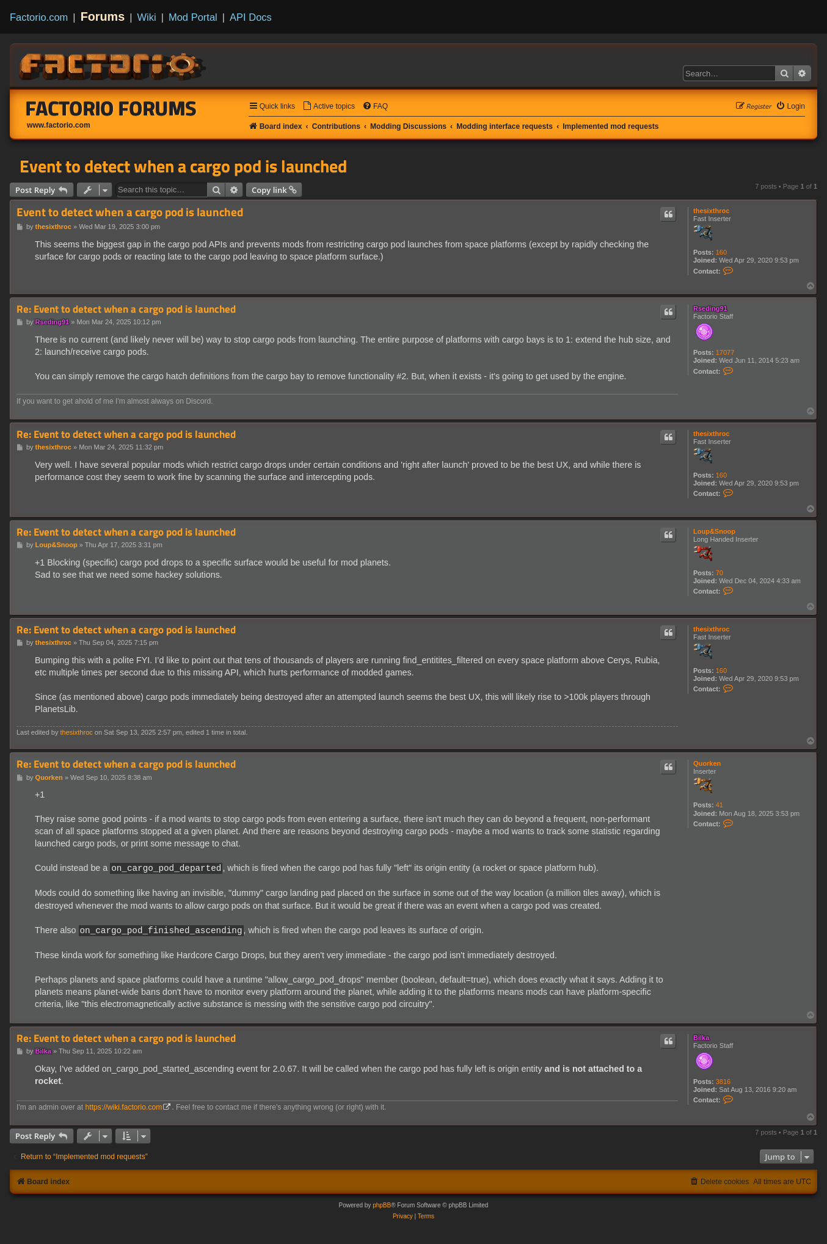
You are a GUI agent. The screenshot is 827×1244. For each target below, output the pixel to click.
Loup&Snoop (714, 531)
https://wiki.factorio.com (124, 1106)
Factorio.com (39, 17)
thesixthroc (711, 210)
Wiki (146, 17)
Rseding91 (710, 308)
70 (719, 573)
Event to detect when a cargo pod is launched (183, 166)
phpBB (382, 1204)
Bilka (701, 1036)
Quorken (707, 763)
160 (721, 252)
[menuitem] (328, 106)
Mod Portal (193, 17)
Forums (103, 16)
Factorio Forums (111, 108)
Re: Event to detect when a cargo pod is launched (126, 309)
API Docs (251, 17)
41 (719, 805)
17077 (725, 352)
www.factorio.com (58, 125)
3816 (723, 1080)
